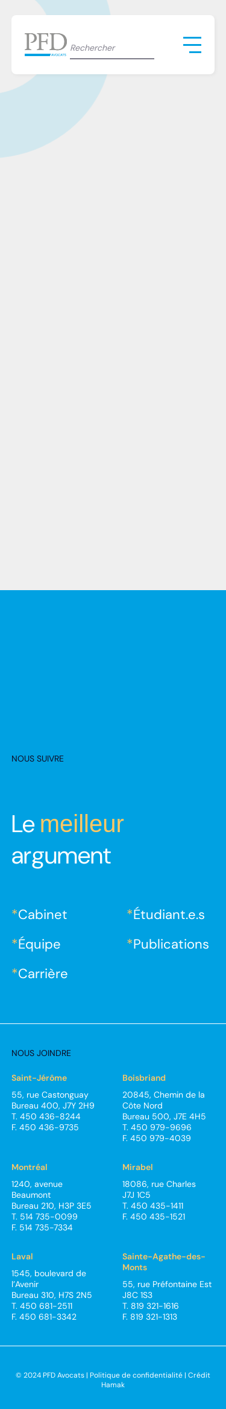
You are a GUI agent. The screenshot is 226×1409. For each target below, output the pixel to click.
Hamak (113, 1385)
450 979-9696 (161, 1127)
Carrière (43, 973)
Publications (171, 944)
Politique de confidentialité (136, 1375)
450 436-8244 (50, 1116)
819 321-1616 (155, 1305)
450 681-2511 (46, 1305)
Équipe (39, 944)
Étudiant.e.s (169, 914)
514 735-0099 (49, 1216)
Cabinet (42, 914)
